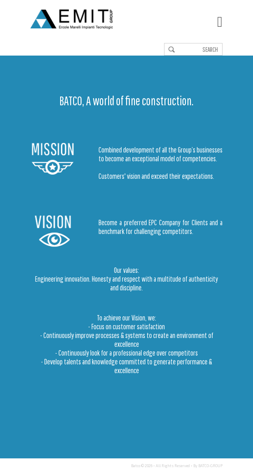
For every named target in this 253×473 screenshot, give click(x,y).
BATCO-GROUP (210, 465)
